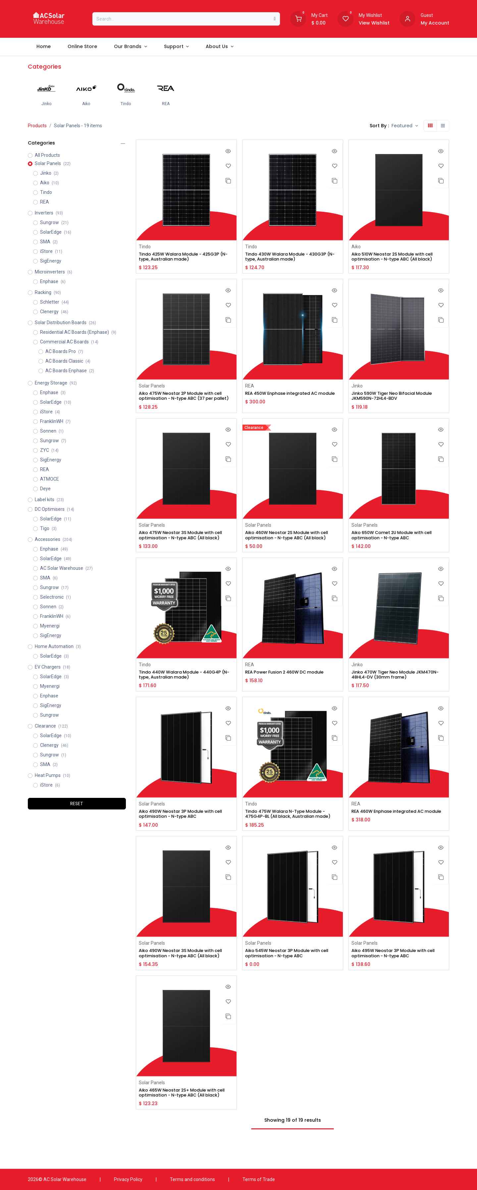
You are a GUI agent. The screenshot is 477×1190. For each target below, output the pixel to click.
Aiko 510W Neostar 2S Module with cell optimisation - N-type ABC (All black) (397, 257)
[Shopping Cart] (298, 18)
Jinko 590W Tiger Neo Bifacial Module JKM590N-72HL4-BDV (396, 397)
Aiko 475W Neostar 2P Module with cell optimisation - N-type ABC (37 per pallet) (186, 400)
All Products (47, 155)
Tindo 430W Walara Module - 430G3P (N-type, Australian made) (290, 257)
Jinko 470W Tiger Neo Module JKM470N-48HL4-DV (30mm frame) (394, 683)
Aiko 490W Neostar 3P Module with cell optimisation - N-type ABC (186, 824)
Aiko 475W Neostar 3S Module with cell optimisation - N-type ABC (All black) (186, 543)
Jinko (356, 386)
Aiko (355, 246)
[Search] (275, 19)
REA (249, 386)
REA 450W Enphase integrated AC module (285, 397)
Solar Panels (152, 386)
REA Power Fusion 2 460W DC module (289, 681)
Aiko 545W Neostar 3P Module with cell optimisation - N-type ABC (292, 970)
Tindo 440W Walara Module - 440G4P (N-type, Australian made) (185, 683)
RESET (76, 803)
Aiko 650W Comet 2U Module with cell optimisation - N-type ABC (396, 543)
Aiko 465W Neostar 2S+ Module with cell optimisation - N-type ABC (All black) (182, 1112)
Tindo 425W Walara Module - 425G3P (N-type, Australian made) (184, 257)
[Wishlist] (345, 18)
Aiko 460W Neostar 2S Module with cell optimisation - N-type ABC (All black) (292, 543)
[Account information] (407, 18)
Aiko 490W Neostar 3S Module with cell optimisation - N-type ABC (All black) (186, 970)
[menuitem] (43, 46)
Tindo (145, 246)
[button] (404, 126)
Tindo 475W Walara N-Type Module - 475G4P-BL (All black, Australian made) (290, 826)
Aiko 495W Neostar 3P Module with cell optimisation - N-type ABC (398, 970)
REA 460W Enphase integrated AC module (391, 824)
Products (37, 125)
